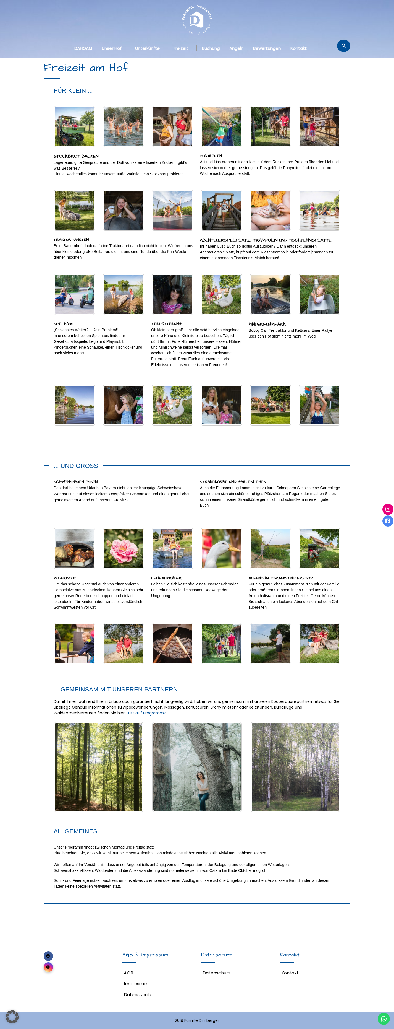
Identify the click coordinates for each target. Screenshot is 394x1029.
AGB (128, 973)
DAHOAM (83, 48)
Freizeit (181, 48)
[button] (12, 1017)
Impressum (136, 984)
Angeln (236, 48)
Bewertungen (267, 48)
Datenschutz (138, 994)
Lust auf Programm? (146, 713)
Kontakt (298, 48)
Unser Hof (112, 48)
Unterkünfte (147, 48)
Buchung (211, 48)
